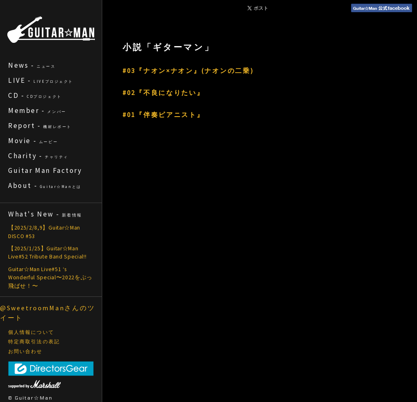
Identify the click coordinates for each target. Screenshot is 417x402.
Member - (37, 110)
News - (32, 65)
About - (44, 185)
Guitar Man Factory (45, 170)
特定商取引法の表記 (34, 342)
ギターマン (51, 29)
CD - (35, 95)
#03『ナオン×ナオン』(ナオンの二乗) (188, 70)
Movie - (33, 140)
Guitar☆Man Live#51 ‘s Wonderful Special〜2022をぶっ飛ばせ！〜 (50, 277)
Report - (40, 125)
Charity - (38, 155)
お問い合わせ (25, 351)
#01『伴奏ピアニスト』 (163, 114)
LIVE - (40, 80)
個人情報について (31, 332)
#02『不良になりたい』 (163, 92)
